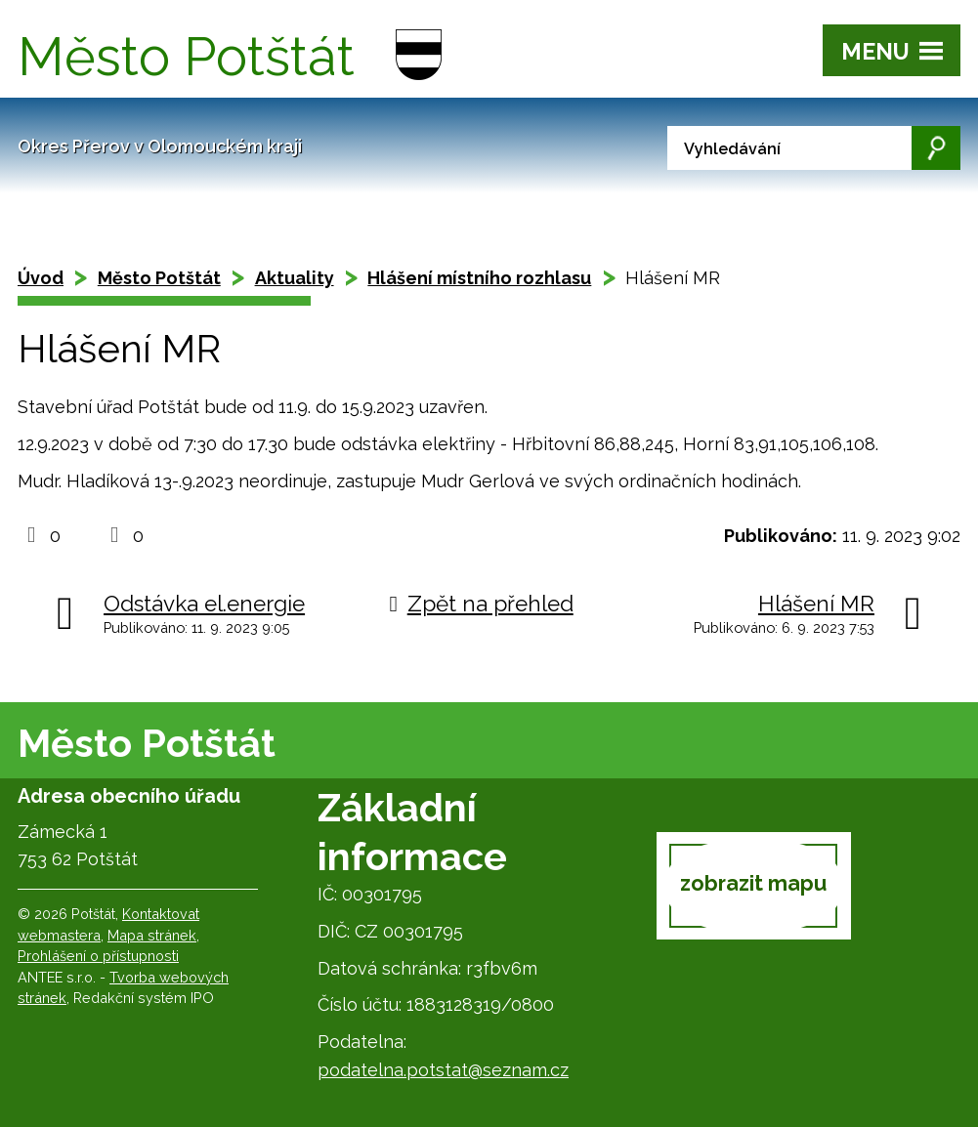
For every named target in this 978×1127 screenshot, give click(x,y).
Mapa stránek (151, 935)
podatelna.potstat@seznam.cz (443, 1070)
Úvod (41, 278)
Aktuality (294, 278)
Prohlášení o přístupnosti (98, 955)
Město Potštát (159, 278)
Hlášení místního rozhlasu (479, 278)
